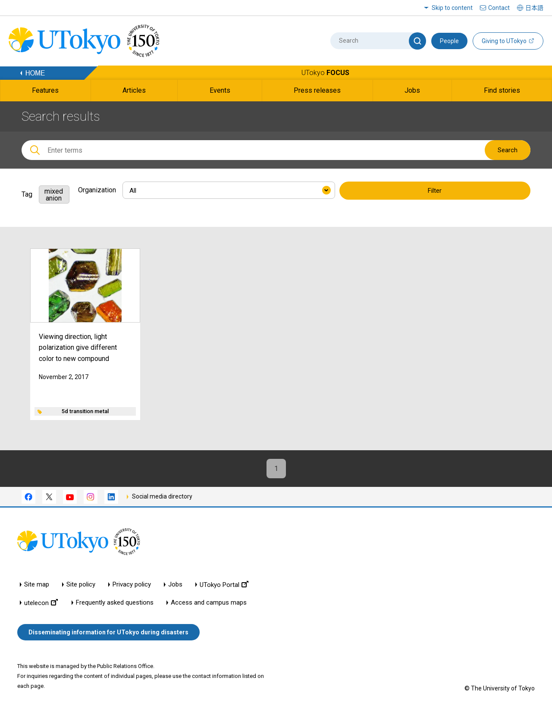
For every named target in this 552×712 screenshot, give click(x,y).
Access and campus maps (209, 602)
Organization (97, 190)
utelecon (41, 602)
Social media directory (162, 496)
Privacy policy (132, 584)
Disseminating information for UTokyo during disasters (108, 632)
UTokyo (325, 73)
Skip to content (452, 8)
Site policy (80, 584)
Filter (435, 190)
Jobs (175, 584)
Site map (36, 584)
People (449, 41)
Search (508, 150)
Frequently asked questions (115, 602)
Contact (499, 8)
